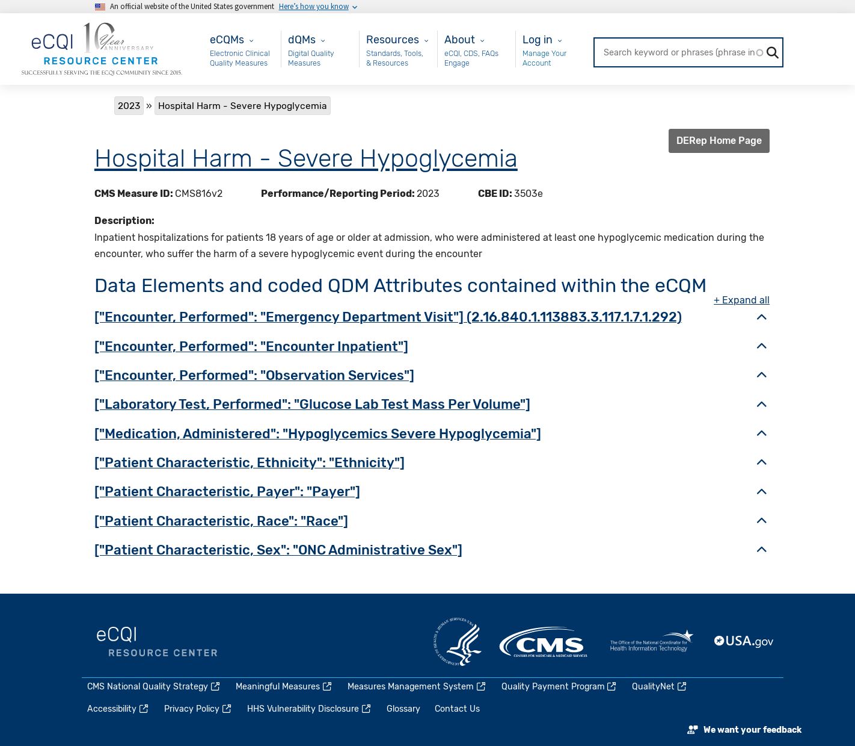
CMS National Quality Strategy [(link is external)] (154, 687)
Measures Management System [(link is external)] (417, 687)
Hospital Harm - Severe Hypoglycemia (306, 158)
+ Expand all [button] (742, 300)
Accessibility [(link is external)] (118, 709)
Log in (537, 39)
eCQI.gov (157, 642)
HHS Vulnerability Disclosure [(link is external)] (309, 709)
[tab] (432, 317)
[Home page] (101, 48)
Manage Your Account (544, 58)
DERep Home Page (719, 140)
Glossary (403, 709)
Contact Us (457, 709)
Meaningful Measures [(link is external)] (284, 687)
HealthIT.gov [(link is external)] (652, 642)
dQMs (302, 39)
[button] (762, 317)
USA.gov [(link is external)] (744, 642)
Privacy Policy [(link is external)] (198, 709)
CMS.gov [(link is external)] (544, 642)
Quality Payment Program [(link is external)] (559, 687)
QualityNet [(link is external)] (660, 687)
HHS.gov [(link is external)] (458, 642)
